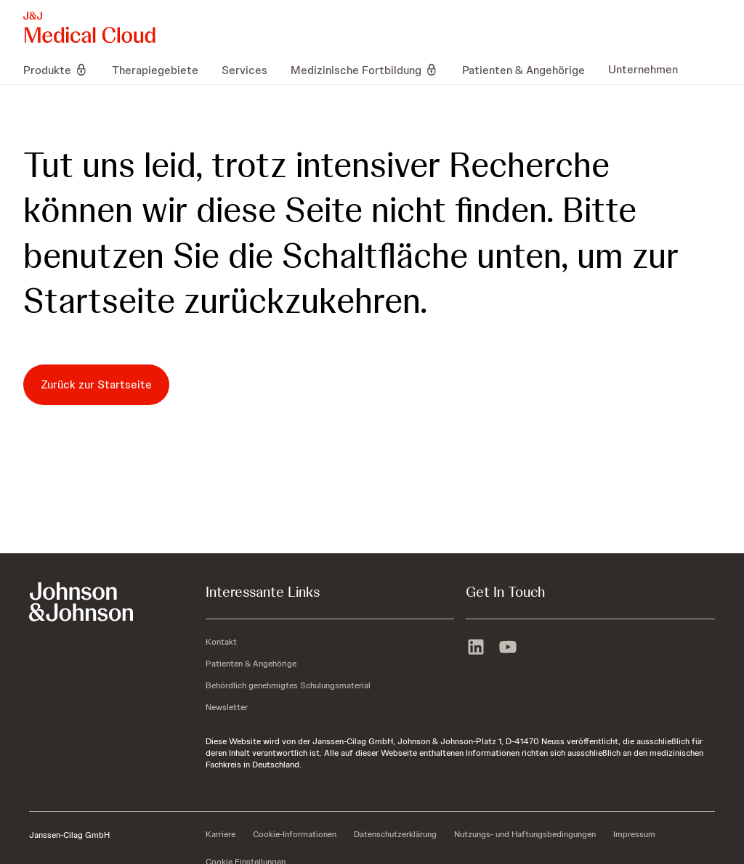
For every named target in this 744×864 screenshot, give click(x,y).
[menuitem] (61, 69)
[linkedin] (476, 648)
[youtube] (508, 648)
